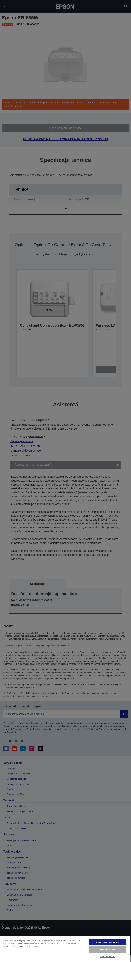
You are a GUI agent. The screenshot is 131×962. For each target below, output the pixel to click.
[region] (65, 948)
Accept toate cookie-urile (107, 942)
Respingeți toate (107, 949)
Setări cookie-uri (107, 957)
